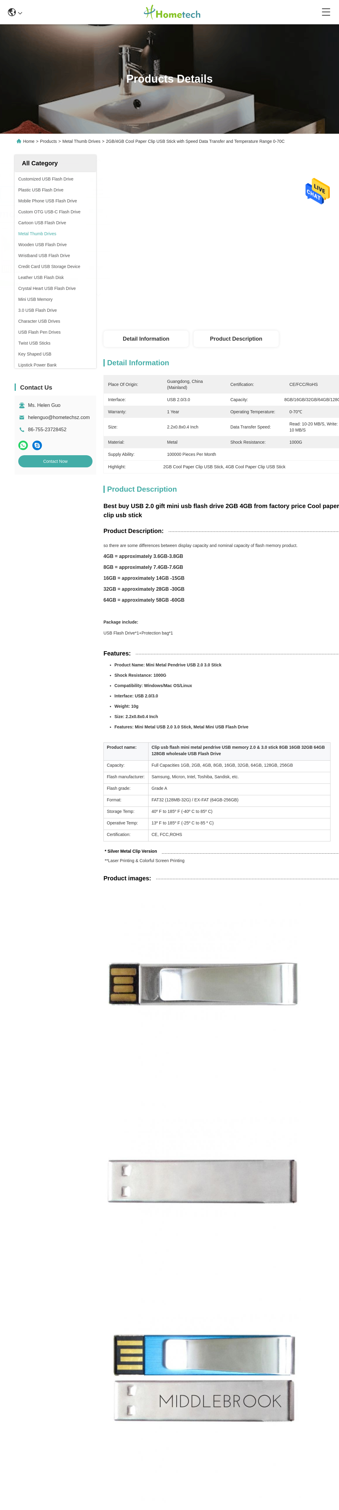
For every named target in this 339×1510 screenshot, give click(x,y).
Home (28, 141)
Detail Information (146, 339)
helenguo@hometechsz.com (59, 417)
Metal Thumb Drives (81, 141)
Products (48, 141)
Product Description (236, 339)
